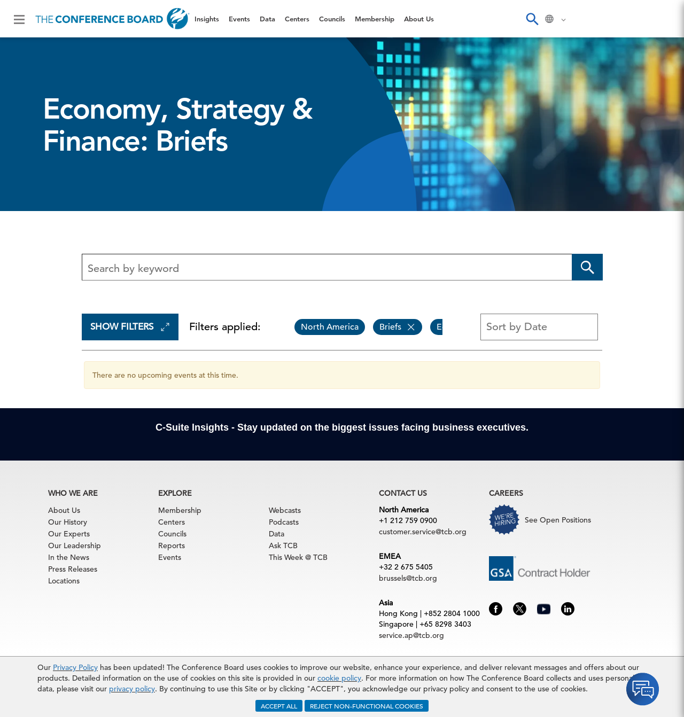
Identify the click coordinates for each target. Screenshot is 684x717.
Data (267, 18)
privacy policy (132, 688)
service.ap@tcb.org (411, 635)
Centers (297, 18)
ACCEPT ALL (279, 706)
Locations (64, 581)
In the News (68, 557)
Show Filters (130, 326)
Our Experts (69, 534)
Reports (171, 545)
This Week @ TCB (298, 557)
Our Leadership (74, 545)
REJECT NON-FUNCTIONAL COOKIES (366, 706)
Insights (207, 18)
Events (239, 18)
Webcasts (285, 510)
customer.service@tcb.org (423, 531)
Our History (67, 522)
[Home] (112, 18)
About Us (419, 18)
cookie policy (339, 678)
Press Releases (72, 569)
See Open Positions (558, 520)
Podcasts (284, 522)
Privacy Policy (75, 667)
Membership (374, 18)
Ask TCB (283, 545)
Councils (332, 18)
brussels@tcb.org (408, 578)
